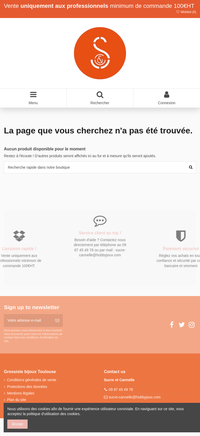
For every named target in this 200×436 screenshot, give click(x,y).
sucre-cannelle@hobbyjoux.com (134, 397)
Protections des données (27, 387)
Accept (17, 424)
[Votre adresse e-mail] (28, 320)
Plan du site (16, 400)
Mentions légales (20, 393)
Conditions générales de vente (31, 380)
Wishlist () (186, 12)
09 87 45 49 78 (121, 389)
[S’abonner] (57, 320)
